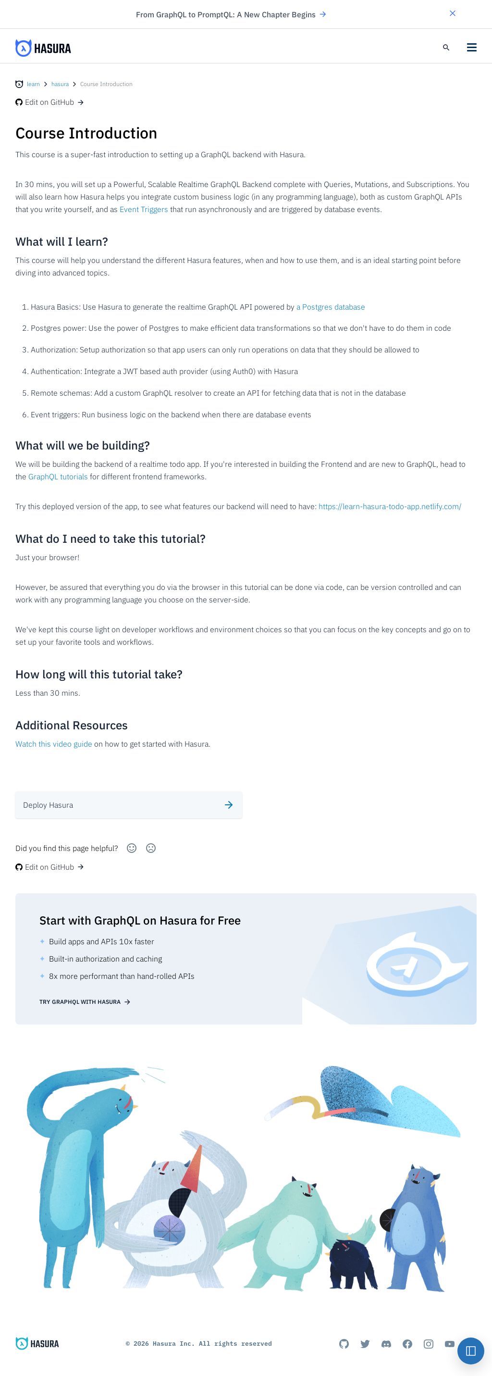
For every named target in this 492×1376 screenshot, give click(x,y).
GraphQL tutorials (58, 476)
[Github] (344, 1344)
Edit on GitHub (50, 102)
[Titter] (365, 1344)
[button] (452, 14)
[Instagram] (428, 1344)
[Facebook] (407, 1344)
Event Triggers (144, 209)
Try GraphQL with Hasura (85, 1002)
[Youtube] (449, 1344)
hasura (60, 84)
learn (33, 84)
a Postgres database (330, 307)
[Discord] (386, 1344)
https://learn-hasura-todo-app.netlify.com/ (390, 506)
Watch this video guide (53, 744)
